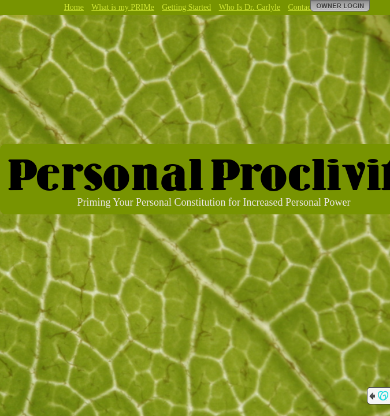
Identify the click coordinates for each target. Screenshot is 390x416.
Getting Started (186, 7)
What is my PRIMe (122, 7)
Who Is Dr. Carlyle (250, 7)
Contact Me (307, 7)
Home (74, 7)
